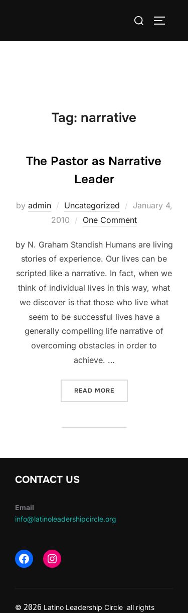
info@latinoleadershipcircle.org (65, 519)
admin (39, 205)
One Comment (110, 220)
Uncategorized (92, 205)
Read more (101, 390)
